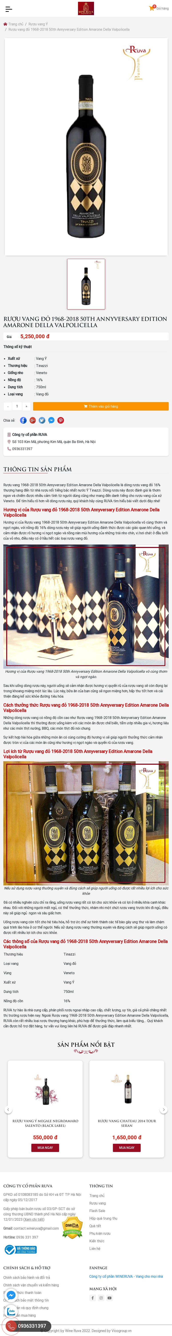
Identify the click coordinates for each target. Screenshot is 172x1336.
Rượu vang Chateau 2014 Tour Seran (127, 1123)
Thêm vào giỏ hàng (101, 406)
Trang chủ (13, 24)
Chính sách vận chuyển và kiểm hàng (31, 1285)
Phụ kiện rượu (99, 1233)
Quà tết (95, 1226)
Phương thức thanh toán (22, 1292)
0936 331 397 (27, 1237)
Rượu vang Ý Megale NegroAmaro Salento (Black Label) (45, 1123)
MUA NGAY (45, 1148)
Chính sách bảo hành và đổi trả (26, 1277)
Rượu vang (97, 1203)
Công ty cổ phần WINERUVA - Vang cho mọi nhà (126, 1276)
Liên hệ (94, 1248)
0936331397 (22, 449)
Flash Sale (97, 1210)
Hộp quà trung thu (103, 1218)
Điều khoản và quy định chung (25, 1308)
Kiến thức (96, 1241)
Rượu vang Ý (38, 24)
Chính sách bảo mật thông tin (26, 1300)
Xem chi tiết (33, 1219)
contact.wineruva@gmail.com (36, 1228)
